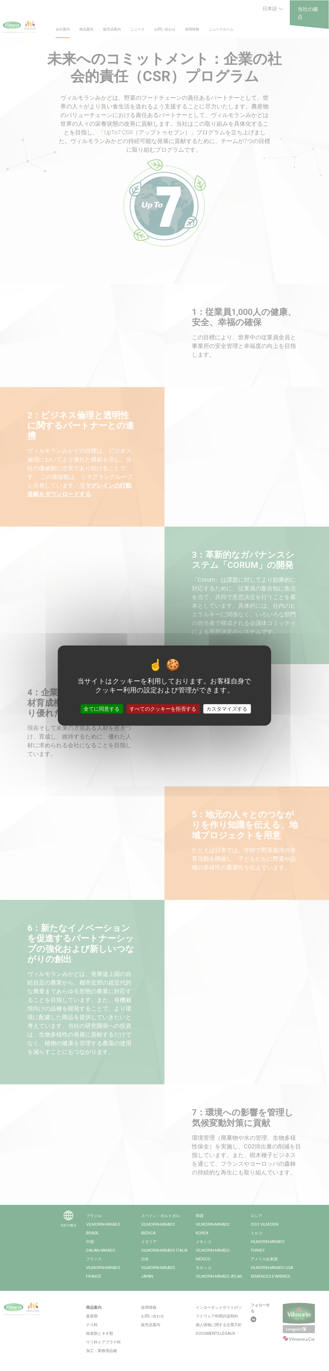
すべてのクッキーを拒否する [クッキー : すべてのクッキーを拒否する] (162, 709)
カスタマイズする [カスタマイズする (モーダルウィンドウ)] (226, 709)
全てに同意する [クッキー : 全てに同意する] (102, 709)
